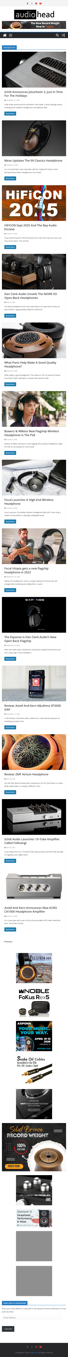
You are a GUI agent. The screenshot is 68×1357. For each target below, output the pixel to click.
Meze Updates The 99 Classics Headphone (33, 160)
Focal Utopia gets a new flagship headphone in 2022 (26, 570)
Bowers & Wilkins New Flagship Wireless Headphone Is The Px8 (31, 433)
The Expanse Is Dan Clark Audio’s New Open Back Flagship (30, 639)
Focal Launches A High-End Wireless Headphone (29, 501)
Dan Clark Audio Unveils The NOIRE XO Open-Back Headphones (30, 296)
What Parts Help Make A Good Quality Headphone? (30, 364)
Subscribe (8, 1329)
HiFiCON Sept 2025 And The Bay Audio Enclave (30, 227)
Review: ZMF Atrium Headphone (26, 774)
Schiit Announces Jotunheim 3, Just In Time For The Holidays (33, 94)
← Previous (7, 941)
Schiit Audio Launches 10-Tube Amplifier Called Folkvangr (32, 841)
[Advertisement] (34, 1246)
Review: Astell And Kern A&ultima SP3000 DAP (32, 707)
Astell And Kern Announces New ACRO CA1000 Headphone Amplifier (30, 909)
